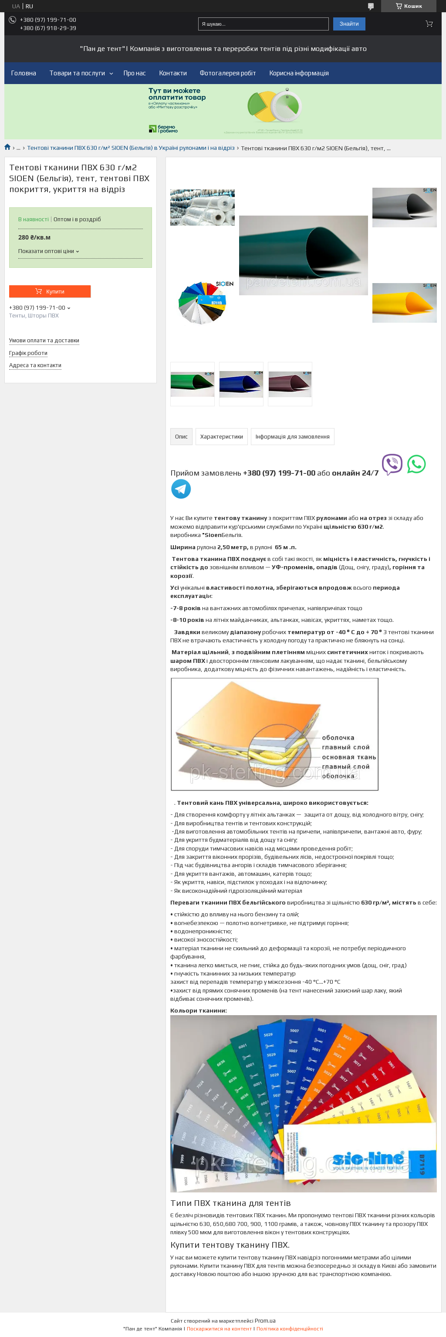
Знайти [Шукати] (349, 23)
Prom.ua (265, 1320)
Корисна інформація (299, 73)
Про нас (134, 73)
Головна (23, 73)
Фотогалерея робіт (228, 73)
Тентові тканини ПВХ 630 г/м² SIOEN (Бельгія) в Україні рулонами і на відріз (131, 147)
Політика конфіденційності (290, 1329)
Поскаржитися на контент (219, 1329)
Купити (55, 291)
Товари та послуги (77, 73)
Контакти (173, 73)
